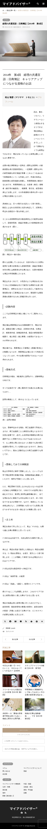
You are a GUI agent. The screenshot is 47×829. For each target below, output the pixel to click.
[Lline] (20, 621)
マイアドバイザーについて (33, 768)
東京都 (5, 790)
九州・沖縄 (6, 787)
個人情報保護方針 (29, 817)
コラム (6, 20)
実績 (25, 771)
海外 (4, 793)
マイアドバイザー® (23, 808)
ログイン (24, 749)
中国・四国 (27, 784)
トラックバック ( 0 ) (23, 734)
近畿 (25, 793)
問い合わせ (6, 771)
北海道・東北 (28, 787)
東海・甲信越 (28, 790)
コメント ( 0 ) (23, 730)
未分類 (5, 774)
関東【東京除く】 (9, 796)
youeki (13, 628)
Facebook (21, 813)
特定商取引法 (16, 817)
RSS (25, 813)
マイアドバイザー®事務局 (11, 784)
